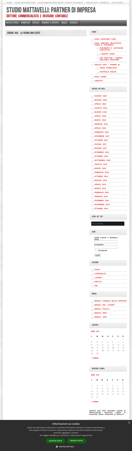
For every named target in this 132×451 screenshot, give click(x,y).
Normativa (25, 23)
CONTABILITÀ (100, 274)
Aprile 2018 (100, 128)
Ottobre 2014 (101, 208)
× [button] (129, 423)
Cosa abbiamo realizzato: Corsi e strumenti (60, 3)
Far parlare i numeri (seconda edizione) (111, 59)
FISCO (97, 270)
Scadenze (74, 23)
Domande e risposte (50, 23)
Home (9, 3)
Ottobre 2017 (101, 140)
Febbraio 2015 (101, 192)
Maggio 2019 (100, 112)
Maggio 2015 (100, 180)
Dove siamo (117, 3)
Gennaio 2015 (101, 196)
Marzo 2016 (100, 168)
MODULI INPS (100, 313)
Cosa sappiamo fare (25, 3)
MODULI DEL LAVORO (104, 305)
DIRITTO (98, 282)
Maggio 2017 (100, 148)
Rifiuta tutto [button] (76, 441)
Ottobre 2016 (101, 156)
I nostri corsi (107, 54)
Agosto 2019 (100, 108)
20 (113, 348)
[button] (66, 446)
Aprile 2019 (100, 116)
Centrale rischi (108, 72)
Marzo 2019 (100, 120)
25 (103, 351)
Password (99, 245)
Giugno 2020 (100, 96)
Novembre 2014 (102, 204)
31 (97, 353)
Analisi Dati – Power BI (97, 3)
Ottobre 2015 (101, 176)
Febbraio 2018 (101, 132)
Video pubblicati (108, 68)
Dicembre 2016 (101, 152)
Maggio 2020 (100, 100)
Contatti (98, 81)
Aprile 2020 (100, 104)
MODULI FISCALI (101, 309)
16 (92, 348)
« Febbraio (94, 358)
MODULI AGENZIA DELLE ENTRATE (110, 301)
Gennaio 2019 (101, 124)
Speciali (36, 23)
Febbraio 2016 (101, 172)
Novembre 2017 (102, 136)
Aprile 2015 (100, 184)
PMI (96, 286)
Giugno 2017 (100, 144)
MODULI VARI (100, 317)
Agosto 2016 (100, 164)
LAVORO (98, 278)
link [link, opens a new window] (91, 435)
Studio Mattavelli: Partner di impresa (51, 10)
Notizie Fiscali (12, 23)
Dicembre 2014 (101, 200)
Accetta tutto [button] (55, 441)
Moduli (64, 23)
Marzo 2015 (100, 188)
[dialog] (66, 435)
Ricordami (101, 251)
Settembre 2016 (102, 160)
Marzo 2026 (95, 331)
